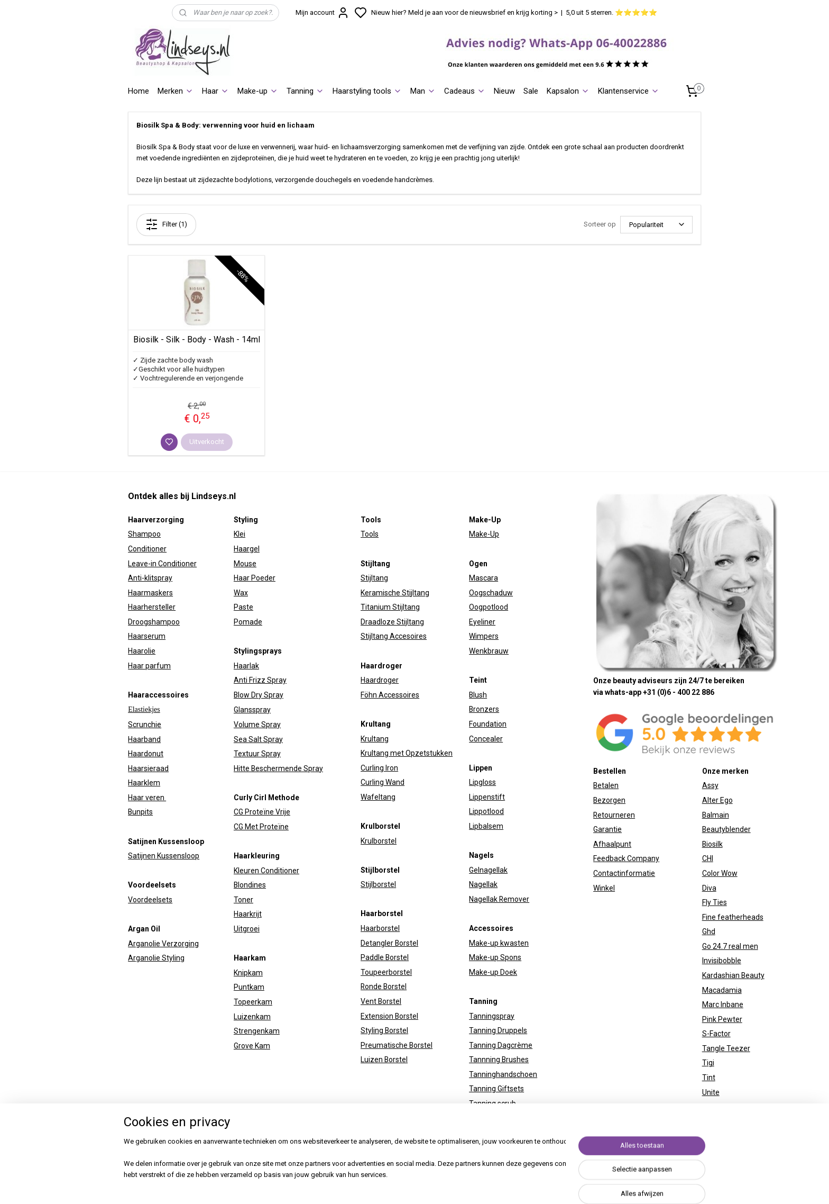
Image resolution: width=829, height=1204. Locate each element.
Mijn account (322, 12)
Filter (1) (166, 224)
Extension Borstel (389, 1016)
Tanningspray (491, 1016)
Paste (243, 607)
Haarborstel (380, 928)
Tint (708, 1077)
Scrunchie (144, 724)
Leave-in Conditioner (162, 563)
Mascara (483, 578)
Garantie (607, 829)
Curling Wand (382, 782)
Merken (176, 91)
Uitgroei (247, 929)
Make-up (257, 91)
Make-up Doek (493, 972)
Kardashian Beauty (733, 975)
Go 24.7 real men (730, 946)
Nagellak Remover (499, 899)
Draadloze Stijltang (392, 622)
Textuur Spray (257, 753)
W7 (707, 1106)
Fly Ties (714, 902)
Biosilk (712, 844)
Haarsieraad (148, 768)
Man (423, 91)
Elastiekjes (144, 709)
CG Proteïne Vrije (262, 812)
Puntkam (249, 987)
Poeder (262, 578)
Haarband (144, 739)
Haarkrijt (248, 914)
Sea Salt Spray (258, 739)
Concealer (486, 739)
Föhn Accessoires (390, 695)
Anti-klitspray (150, 578)
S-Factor (716, 1033)
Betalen (606, 785)
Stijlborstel (378, 884)
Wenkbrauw (489, 651)
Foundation (487, 724)
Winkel (604, 888)
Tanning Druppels (498, 1030)
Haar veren (147, 797)
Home (138, 91)
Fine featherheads (732, 917)
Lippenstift (487, 797)
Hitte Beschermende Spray (278, 768)
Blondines (250, 885)
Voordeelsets (150, 899)
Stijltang (374, 578)
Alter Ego (717, 800)
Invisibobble (721, 960)
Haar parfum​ (149, 666)
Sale (530, 91)
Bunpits (140, 812)
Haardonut (145, 753)
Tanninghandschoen (503, 1074)
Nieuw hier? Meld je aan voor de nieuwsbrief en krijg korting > (464, 12)
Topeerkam (253, 1002)
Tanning (305, 91)
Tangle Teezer (726, 1048)
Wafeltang (378, 797)
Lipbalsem (486, 826)
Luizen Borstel (384, 1059)
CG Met (247, 826)
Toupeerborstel (386, 972)
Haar (215, 91)
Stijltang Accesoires (394, 636)
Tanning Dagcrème (500, 1045)
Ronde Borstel (384, 986)
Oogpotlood (488, 607)
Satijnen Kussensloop (163, 856)
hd (711, 931)
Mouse (245, 563)
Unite (711, 1092)
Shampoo (144, 534)
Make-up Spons (495, 957)
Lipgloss (482, 782)
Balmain (715, 815)
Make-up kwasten (499, 943)
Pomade (248, 622)
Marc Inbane (722, 1004)
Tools (370, 534)
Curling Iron (379, 768)
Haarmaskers (150, 593)
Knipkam (248, 972)
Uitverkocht (206, 442)
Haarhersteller (152, 607)
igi (710, 1062)
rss (530, 1184)
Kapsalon (568, 91)
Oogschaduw (491, 593)
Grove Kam (252, 1046)
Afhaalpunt (612, 844)
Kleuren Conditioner (266, 870)
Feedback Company (626, 858)
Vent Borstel (381, 1001)
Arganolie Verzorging (163, 943)
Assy (710, 785)
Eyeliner (482, 622)
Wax (241, 593)
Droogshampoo (154, 622)
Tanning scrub (492, 1103)
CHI (707, 858)
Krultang (375, 739)
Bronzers (484, 709)
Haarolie (141, 651)
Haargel (247, 549)
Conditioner (147, 549)
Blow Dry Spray (258, 695)
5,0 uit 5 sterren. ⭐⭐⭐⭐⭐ (611, 12)
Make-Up (484, 534)
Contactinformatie (624, 873)
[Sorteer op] (656, 224)
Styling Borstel (384, 1030)
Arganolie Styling (156, 958)
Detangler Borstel (389, 943)
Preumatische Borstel (396, 1045)
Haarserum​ (146, 636)
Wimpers (484, 636)
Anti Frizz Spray (260, 680)
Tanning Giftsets (496, 1088)
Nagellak (483, 884)
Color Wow (720, 873)
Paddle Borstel (385, 957)
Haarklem (144, 782)
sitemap (509, 1184)
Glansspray (252, 709)
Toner (243, 899)
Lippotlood (486, 811)
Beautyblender (726, 829)
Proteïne (274, 826)
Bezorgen (609, 800)
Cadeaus (464, 91)
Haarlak (246, 666)
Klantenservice (628, 91)
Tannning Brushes (499, 1059)
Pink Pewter (722, 1019)
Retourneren (614, 815)
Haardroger (380, 680)
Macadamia (722, 990)
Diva (709, 888)
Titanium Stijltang (390, 607)
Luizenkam (252, 1016)
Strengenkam (257, 1031)
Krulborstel (379, 841)
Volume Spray (257, 724)
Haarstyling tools (367, 91)
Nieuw (504, 91)
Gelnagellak (488, 870)
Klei (239, 534)
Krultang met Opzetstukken (407, 753)
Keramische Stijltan (393, 593)
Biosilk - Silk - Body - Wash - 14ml (196, 339)
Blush (478, 695)
